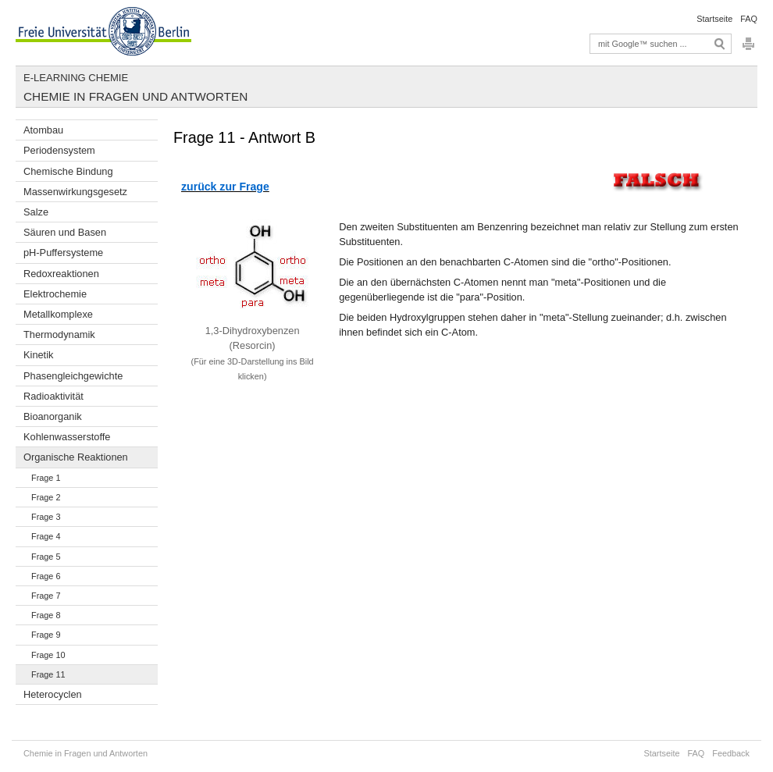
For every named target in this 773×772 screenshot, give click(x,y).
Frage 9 (45, 634)
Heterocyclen (52, 694)
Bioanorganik (52, 416)
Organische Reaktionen (75, 457)
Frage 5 (45, 556)
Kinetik (38, 355)
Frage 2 (45, 497)
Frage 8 (45, 615)
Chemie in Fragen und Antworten (135, 96)
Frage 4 (45, 536)
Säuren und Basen (64, 232)
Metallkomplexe (58, 314)
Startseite (714, 18)
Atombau (43, 130)
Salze (35, 212)
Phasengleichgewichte (73, 376)
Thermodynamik (59, 334)
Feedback (731, 753)
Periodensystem (59, 150)
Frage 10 (48, 655)
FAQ (748, 18)
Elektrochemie (55, 294)
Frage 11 (48, 674)
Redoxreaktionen (61, 273)
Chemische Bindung (68, 171)
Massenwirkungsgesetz (75, 191)
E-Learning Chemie (75, 78)
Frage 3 (45, 516)
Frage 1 (45, 477)
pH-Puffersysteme (63, 252)
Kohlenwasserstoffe (66, 437)
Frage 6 (45, 576)
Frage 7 (45, 595)
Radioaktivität (53, 396)
